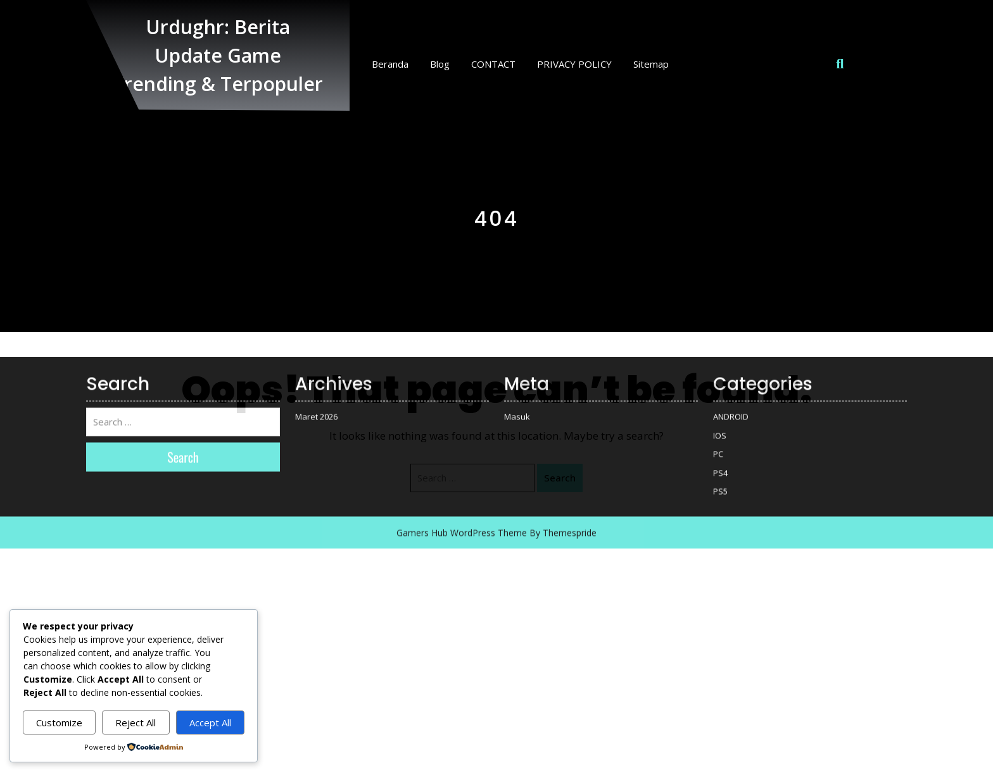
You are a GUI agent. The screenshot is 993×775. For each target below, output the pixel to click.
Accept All (210, 722)
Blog (440, 64)
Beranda (390, 64)
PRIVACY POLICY (574, 64)
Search (560, 477)
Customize (59, 722)
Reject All (135, 722)
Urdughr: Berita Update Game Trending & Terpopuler (218, 55)
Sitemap (651, 64)
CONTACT (493, 64)
